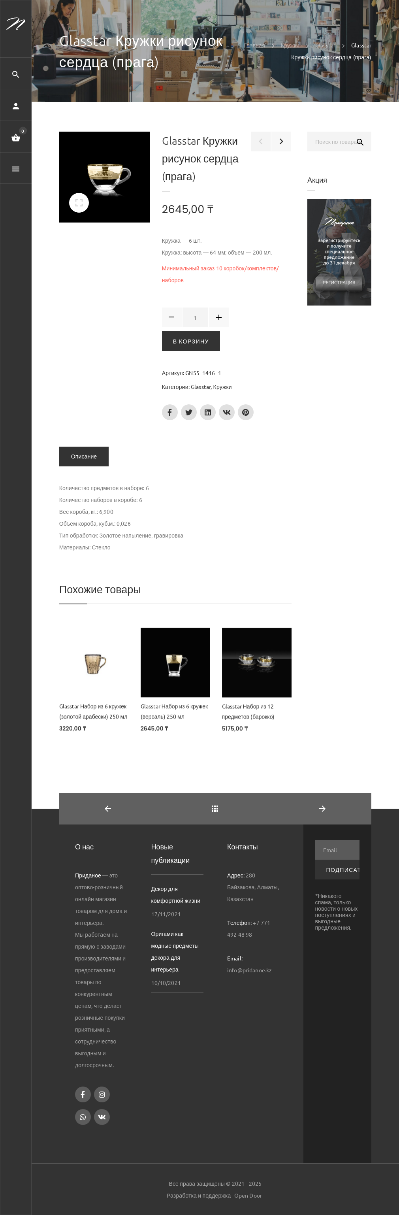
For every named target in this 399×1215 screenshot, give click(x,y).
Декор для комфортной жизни (176, 894)
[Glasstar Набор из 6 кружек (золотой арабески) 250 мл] (94, 665)
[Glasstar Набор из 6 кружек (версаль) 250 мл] (175, 665)
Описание (84, 456)
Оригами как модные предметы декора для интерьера (175, 951)
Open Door (248, 1195)
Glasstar (201, 386)
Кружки (222, 386)
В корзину (191, 341)
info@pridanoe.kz (249, 970)
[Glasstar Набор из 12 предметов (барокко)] (257, 665)
